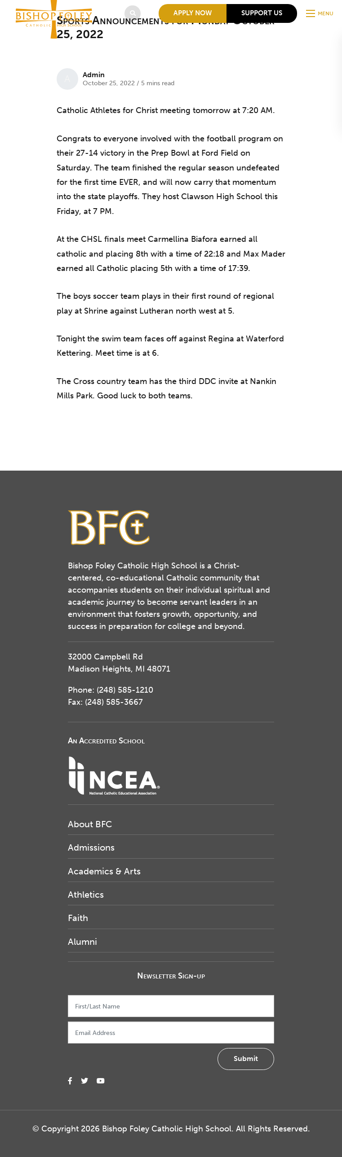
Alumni (82, 941)
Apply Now (192, 13)
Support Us (261, 13)
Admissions (91, 847)
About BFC (90, 824)
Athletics (86, 894)
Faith (78, 918)
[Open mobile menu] (320, 13)
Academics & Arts (104, 871)
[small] (70, 1081)
